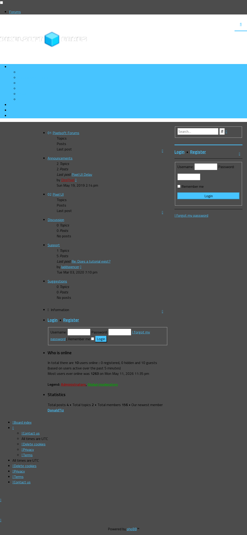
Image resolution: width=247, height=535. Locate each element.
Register (71, 320)
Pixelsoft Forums (66, 133)
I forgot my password (191, 215)
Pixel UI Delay (82, 174)
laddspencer (70, 266)
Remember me (81, 339)
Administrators (73, 384)
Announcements (60, 158)
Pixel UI (58, 194)
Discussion (56, 219)
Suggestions (57, 281)
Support (54, 245)
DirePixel (67, 180)
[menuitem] (33, 77)
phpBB (132, 529)
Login (53, 320)
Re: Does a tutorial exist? (91, 261)
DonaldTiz (56, 410)
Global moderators (103, 384)
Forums (15, 11)
